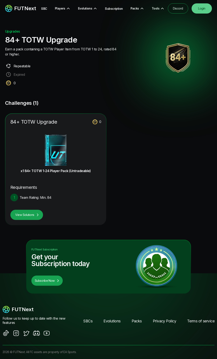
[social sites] (6, 333)
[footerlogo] (34, 309)
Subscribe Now (47, 280)
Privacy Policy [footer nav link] (164, 321)
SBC (44, 8)
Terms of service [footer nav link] (200, 321)
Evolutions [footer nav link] (111, 321)
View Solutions (27, 215)
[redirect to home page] (17, 8)
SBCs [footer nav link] (87, 321)
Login (201, 8)
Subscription (114, 8)
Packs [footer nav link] (137, 321)
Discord (178, 8)
